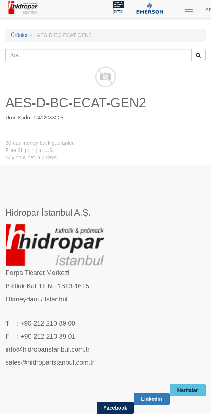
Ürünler (19, 35)
